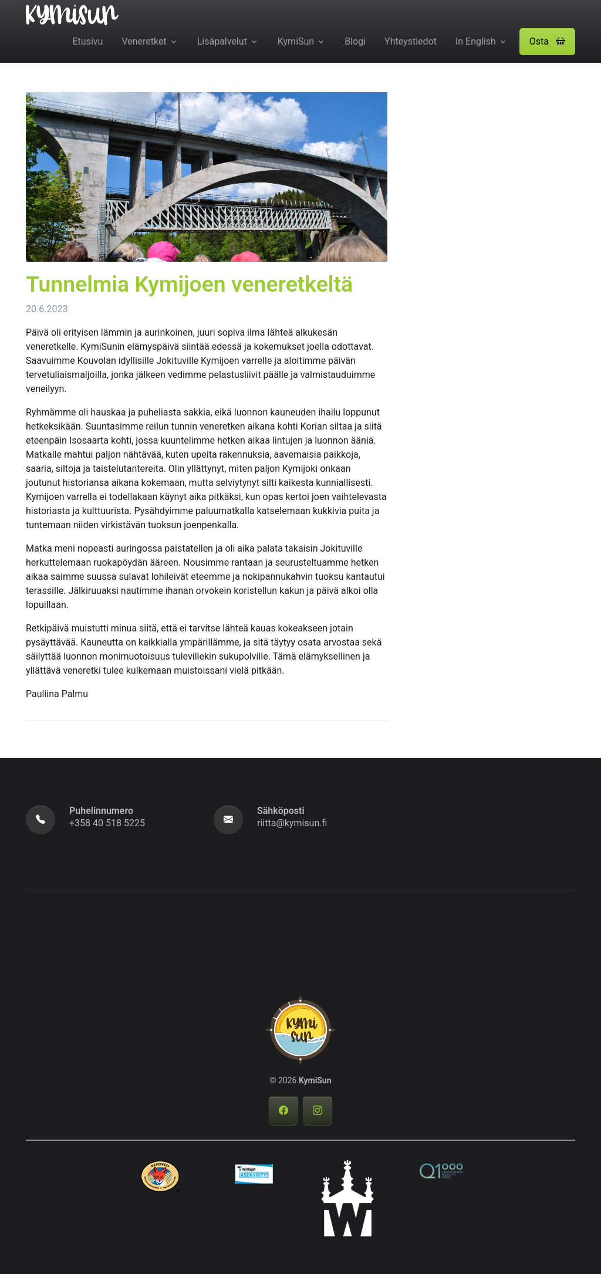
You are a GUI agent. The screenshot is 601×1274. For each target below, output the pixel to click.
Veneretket (143, 41)
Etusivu (88, 41)
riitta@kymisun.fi (292, 823)
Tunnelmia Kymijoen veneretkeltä (189, 284)
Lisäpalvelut (222, 41)
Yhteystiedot (410, 41)
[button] (547, 41)
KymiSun (296, 41)
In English (475, 41)
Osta (547, 41)
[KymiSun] (72, 14)
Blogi (355, 41)
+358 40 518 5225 (107, 823)
